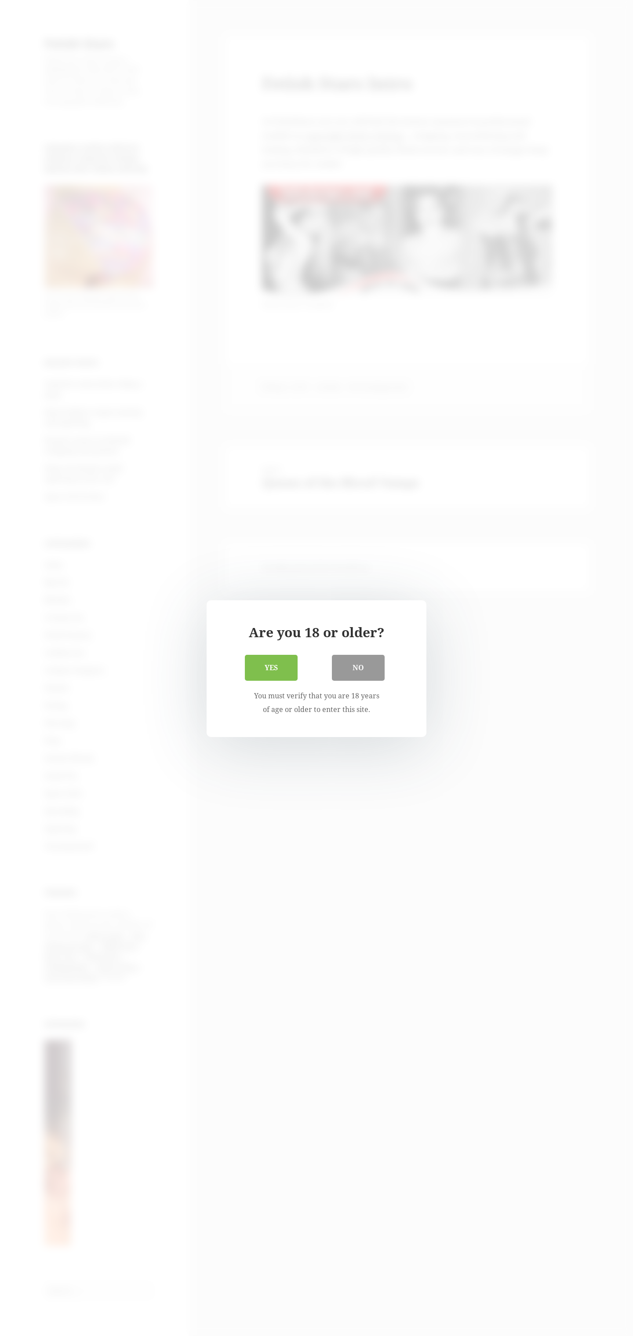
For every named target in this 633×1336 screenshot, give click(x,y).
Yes (271, 667)
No (358, 667)
